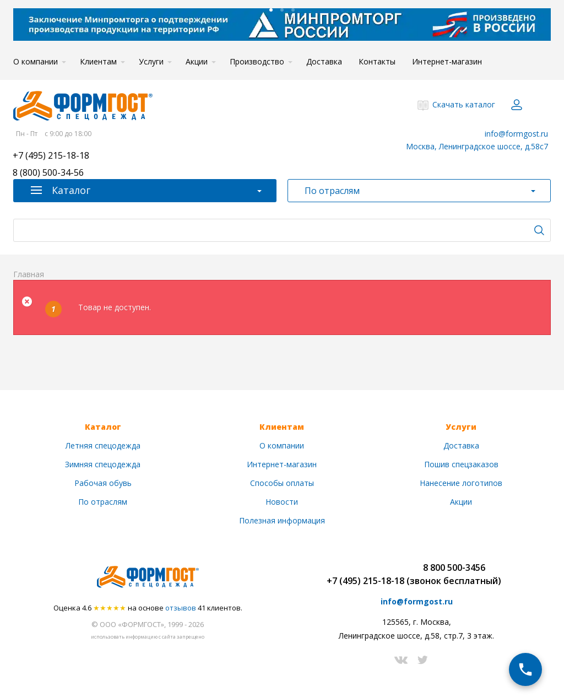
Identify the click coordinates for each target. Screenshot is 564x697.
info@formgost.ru (516, 133)
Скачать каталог (463, 104)
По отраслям (102, 501)
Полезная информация (282, 520)
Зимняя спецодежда (102, 464)
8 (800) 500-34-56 (48, 173)
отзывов (180, 608)
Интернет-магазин (447, 61)
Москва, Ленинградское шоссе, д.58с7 (477, 146)
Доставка (324, 61)
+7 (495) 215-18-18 (51, 156)
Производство (257, 61)
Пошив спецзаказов (461, 464)
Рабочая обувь (103, 483)
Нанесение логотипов (461, 483)
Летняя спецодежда (103, 445)
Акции (197, 61)
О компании (35, 61)
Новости (281, 501)
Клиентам (98, 61)
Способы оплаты (282, 483)
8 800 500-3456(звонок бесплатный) (453, 574)
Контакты (377, 61)
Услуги (151, 61)
